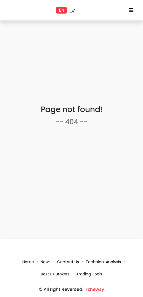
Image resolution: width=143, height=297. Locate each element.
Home (28, 262)
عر (73, 10)
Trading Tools (89, 274)
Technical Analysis (103, 262)
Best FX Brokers (55, 274)
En (61, 10)
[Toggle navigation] (131, 11)
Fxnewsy (95, 289)
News (46, 262)
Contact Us (68, 262)
